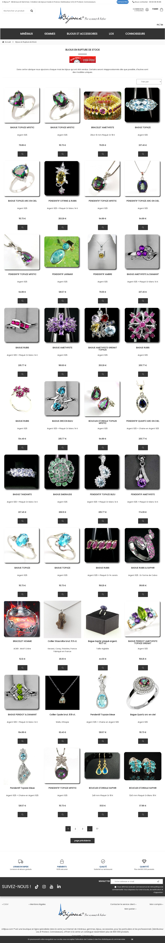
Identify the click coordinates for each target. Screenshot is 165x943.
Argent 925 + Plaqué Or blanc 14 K (62, 208)
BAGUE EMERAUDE (62, 494)
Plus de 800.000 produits (144, 864)
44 (102, 659)
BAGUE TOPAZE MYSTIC (22, 127)
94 (102, 218)
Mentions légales (38, 904)
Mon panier (130, 909)
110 (62, 145)
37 (142, 805)
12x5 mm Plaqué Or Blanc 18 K (142, 795)
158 (102, 585)
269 (62, 512)
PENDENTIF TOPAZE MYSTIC (103, 201)
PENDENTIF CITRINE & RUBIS (62, 201)
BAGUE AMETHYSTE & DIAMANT (143, 274)
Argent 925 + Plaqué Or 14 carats (103, 575)
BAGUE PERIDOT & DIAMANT (22, 715)
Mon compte (156, 904)
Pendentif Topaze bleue (102, 715)
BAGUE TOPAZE (143, 127)
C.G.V (5, 904)
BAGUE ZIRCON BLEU (62, 421)
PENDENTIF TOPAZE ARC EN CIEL (142, 201)
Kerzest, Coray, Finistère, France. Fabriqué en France (62, 650)
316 (143, 585)
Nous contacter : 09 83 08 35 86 (146, 2)
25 (62, 659)
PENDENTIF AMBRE (102, 274)
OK (132, 939)
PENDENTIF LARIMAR (62, 274)
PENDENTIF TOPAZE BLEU (102, 494)
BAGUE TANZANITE (22, 494)
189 (62, 365)
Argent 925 (22, 135)
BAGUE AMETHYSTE (62, 348)
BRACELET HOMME (22, 641)
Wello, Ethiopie (62, 722)
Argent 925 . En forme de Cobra (142, 575)
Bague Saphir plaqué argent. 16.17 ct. (102, 642)
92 (62, 732)
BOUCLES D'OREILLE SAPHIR (102, 788)
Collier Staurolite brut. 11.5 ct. (62, 641)
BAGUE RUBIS (22, 348)
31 (103, 805)
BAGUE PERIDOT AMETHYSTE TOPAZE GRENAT (142, 642)
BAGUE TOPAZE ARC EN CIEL (22, 201)
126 (62, 292)
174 (143, 512)
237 (143, 145)
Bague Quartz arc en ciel (143, 715)
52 (22, 659)
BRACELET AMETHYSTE (102, 127)
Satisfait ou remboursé (103, 864)
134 (22, 438)
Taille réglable (102, 648)
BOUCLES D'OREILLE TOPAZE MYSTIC (102, 422)
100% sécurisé (62, 864)
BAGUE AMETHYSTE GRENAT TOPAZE (102, 349)
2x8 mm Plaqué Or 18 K (102, 795)
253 (62, 218)
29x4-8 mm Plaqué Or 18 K (102, 135)
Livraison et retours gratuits (21, 864)
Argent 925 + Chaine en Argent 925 (143, 428)
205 (22, 365)
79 (102, 145)
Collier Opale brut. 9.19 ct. (62, 715)
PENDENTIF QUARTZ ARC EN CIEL (142, 421)
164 (22, 732)
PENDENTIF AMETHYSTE (143, 494)
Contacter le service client (122, 904)
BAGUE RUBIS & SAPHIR (142, 568)
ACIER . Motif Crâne (22, 648)
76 (22, 145)
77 (97, 829)
